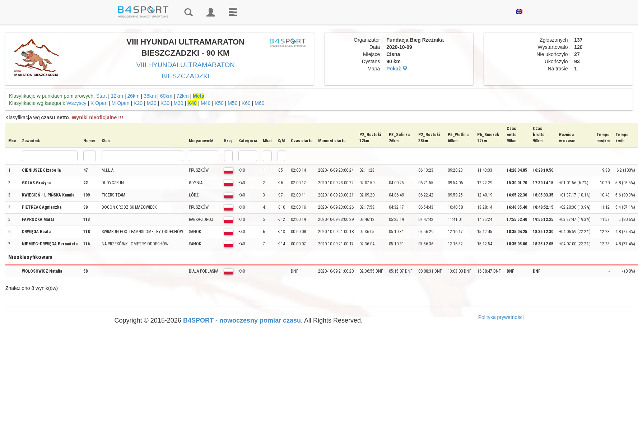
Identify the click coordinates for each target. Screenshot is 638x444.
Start (101, 96)
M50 (232, 103)
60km (166, 96)
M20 (151, 103)
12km (117, 96)
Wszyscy (76, 103)
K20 (138, 103)
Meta (198, 96)
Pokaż (396, 68)
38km (150, 96)
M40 (205, 103)
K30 (164, 103)
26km (133, 96)
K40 (192, 103)
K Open (98, 103)
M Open (121, 103)
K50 (219, 103)
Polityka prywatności (501, 317)
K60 (246, 103)
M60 (259, 103)
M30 (178, 103)
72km (182, 96)
